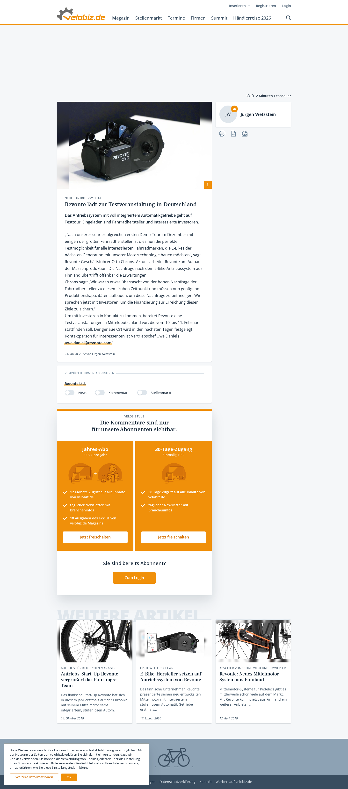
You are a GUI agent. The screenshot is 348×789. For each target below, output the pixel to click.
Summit (219, 18)
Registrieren (266, 5)
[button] (69, 777)
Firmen (198, 18)
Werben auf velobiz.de (234, 782)
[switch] (69, 392)
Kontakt (205, 782)
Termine (176, 18)
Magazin (121, 18)
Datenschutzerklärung (178, 782)
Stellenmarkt (148, 18)
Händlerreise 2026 (252, 18)
